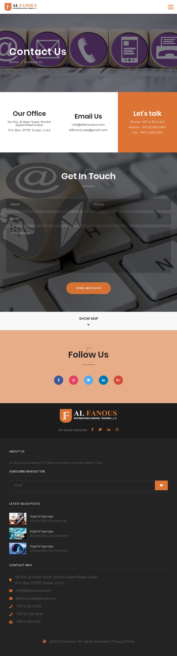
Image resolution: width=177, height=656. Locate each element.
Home (14, 62)
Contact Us (33, 62)
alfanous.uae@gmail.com (88, 129)
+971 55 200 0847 (29, 614)
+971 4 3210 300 (28, 622)
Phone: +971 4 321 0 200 (147, 121)
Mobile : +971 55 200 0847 (147, 127)
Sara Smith (61, 535)
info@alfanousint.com (88, 124)
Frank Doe (61, 550)
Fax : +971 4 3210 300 (147, 132)
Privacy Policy (122, 641)
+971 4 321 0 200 (28, 606)
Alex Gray (60, 520)
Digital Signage (41, 516)
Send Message (88, 309)
